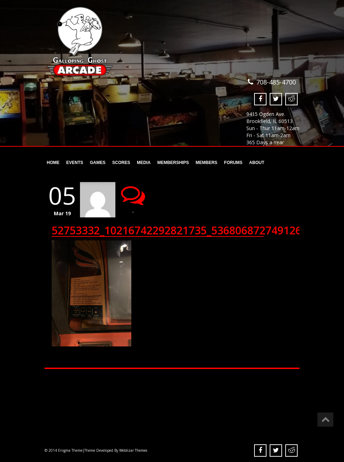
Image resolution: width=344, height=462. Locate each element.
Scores (121, 162)
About (256, 162)
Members (206, 162)
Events (74, 162)
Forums (233, 162)
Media (144, 162)
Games (97, 162)
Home (53, 162)
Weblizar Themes (133, 450)
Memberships (172, 162)
